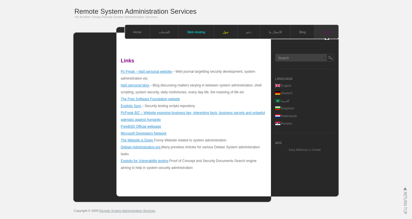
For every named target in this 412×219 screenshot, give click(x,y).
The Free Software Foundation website (150, 99)
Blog (302, 32)
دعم (248, 32)
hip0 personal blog (135, 85)
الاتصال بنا (275, 32)
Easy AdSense (298, 149)
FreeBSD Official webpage (141, 127)
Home (137, 32)
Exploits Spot (131, 106)
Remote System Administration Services (135, 11)
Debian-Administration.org (141, 147)
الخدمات (164, 32)
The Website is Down (137, 140)
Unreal (316, 149)
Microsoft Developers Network (144, 133)
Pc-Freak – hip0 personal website (147, 72)
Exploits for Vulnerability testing (144, 161)
